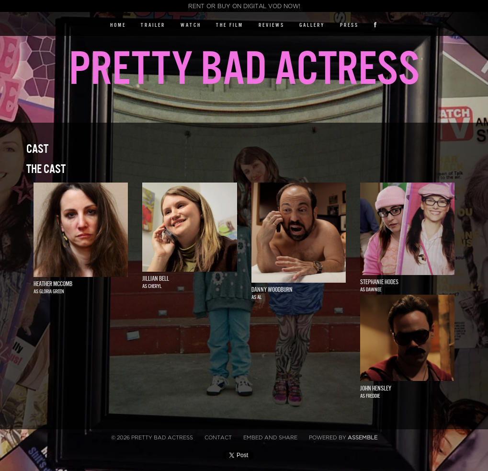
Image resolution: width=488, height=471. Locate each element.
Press (349, 25)
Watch (191, 25)
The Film (229, 25)
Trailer (153, 25)
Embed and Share (270, 437)
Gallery (312, 25)
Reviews (271, 25)
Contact (218, 437)
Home (118, 25)
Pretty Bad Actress (244, 69)
